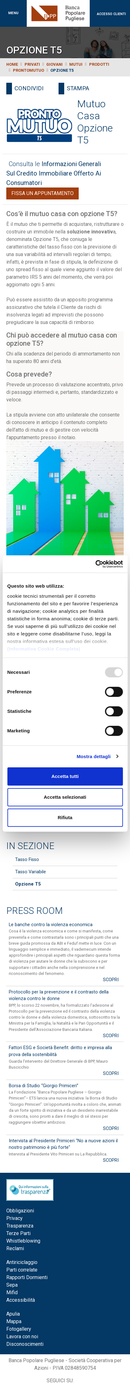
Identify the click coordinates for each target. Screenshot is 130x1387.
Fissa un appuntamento (42, 193)
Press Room (34, 910)
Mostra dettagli (93, 756)
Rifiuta (65, 817)
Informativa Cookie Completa (44, 649)
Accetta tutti (65, 776)
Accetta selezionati (65, 797)
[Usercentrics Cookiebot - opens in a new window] (95, 564)
